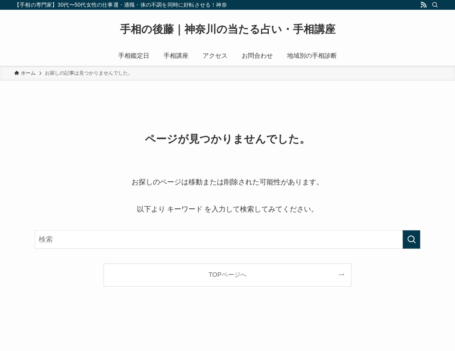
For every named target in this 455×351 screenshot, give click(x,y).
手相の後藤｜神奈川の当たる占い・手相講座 (227, 29)
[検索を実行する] (411, 239)
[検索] (435, 5)
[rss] (423, 5)
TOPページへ (227, 274)
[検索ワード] (227, 239)
